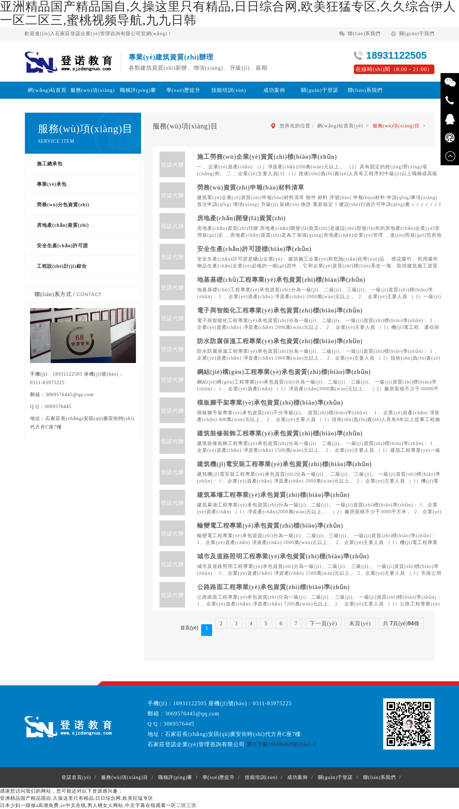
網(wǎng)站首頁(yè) (47, 98)
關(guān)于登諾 (319, 90)
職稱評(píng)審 (138, 90)
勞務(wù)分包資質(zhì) (63, 204)
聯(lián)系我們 (364, 33)
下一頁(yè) (323, 623)
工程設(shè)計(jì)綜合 (62, 266)
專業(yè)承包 (52, 184)
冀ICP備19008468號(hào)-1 (282, 744)
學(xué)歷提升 (183, 90)
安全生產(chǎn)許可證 (62, 245)
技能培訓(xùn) (228, 90)
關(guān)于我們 (416, 33)
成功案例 (274, 90)
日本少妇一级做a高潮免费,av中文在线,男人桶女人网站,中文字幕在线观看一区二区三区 (98, 805)
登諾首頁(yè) (76, 777)
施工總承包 (49, 163)
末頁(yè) (360, 623)
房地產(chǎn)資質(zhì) (63, 225)
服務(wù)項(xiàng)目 (92, 98)
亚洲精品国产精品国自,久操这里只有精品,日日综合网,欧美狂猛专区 (76, 798)
